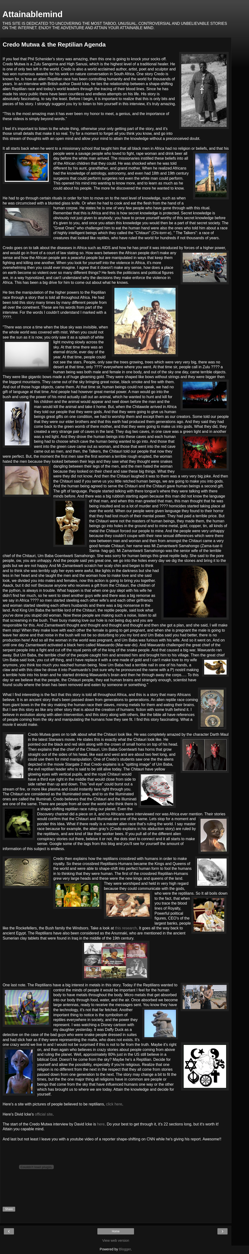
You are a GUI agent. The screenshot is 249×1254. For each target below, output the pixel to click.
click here (114, 1104)
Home (116, 1231)
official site (43, 1114)
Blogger (125, 1249)
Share (9, 1209)
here (101, 1124)
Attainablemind (32, 14)
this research (126, 928)
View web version (115, 1240)
